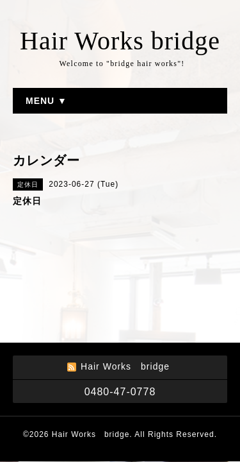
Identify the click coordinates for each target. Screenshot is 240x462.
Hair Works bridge (120, 40)
